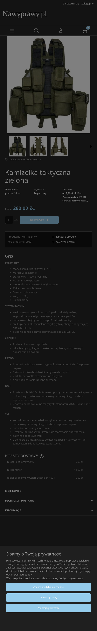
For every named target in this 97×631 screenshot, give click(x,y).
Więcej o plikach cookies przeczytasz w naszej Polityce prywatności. (44, 578)
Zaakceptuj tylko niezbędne (48, 587)
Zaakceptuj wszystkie (48, 608)
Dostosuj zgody (48, 597)
